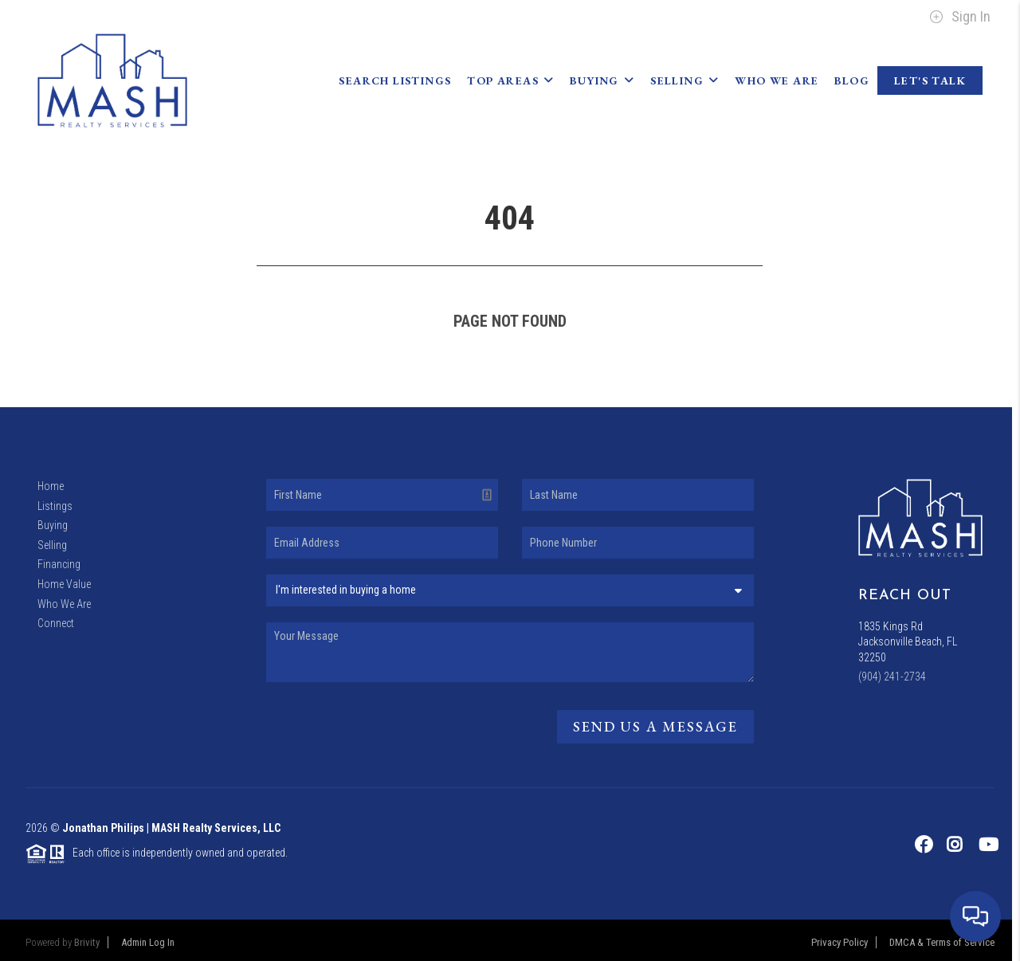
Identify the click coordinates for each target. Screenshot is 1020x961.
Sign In (960, 17)
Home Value (64, 584)
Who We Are (776, 80)
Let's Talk (930, 80)
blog (851, 80)
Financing (58, 564)
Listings (55, 506)
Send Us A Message (655, 726)
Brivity (87, 942)
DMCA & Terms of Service (941, 942)
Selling (684, 80)
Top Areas (510, 80)
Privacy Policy (839, 942)
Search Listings (395, 80)
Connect (55, 623)
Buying (602, 80)
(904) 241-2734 (892, 676)
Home (50, 486)
